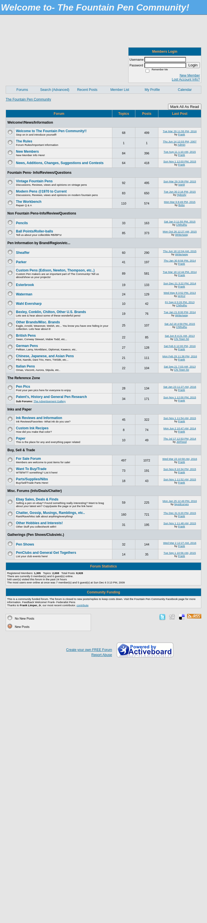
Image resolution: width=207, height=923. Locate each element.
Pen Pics (23, 387)
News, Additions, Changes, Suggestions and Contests (60, 163)
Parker (21, 262)
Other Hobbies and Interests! (39, 523)
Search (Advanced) (54, 90)
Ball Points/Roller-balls (34, 231)
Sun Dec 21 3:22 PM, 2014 (179, 283)
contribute (82, 605)
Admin (181, 144)
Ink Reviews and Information (39, 418)
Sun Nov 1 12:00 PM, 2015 (179, 397)
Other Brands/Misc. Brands (38, 322)
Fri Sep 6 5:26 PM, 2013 (179, 302)
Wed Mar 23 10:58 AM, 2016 (179, 458)
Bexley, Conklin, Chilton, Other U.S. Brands (51, 312)
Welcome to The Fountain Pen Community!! (51, 131)
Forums (22, 90)
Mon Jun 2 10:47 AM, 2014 (179, 428)
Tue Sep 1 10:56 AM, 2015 (179, 552)
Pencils (22, 223)
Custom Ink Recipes (32, 428)
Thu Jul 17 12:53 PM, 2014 (179, 438)
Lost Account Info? (186, 79)
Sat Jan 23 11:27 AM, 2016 (179, 386)
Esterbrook (25, 285)
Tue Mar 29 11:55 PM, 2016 (179, 131)
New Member (190, 75)
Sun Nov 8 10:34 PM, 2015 (179, 469)
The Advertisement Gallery (50, 401)
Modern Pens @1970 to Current (41, 191)
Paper (20, 438)
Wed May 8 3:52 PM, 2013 (179, 292)
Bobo (181, 205)
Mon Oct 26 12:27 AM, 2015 (179, 231)
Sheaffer (23, 253)
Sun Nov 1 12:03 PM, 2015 (179, 161)
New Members (27, 152)
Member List (119, 90)
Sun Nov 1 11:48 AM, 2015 (179, 523)
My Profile (152, 90)
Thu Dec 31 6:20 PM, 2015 (179, 512)
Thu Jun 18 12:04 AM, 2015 (179, 251)
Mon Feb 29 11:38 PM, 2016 (179, 356)
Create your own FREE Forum (89, 650)
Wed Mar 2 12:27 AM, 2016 (179, 542)
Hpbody (181, 194)
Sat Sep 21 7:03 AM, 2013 (180, 366)
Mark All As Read (184, 107)
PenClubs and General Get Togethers (46, 553)
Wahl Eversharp (29, 304)
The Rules (24, 141)
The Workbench (29, 202)
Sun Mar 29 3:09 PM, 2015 (179, 181)
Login (193, 65)
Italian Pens (25, 366)
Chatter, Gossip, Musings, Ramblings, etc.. (50, 513)
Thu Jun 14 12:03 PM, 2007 (179, 141)
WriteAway (181, 234)
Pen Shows (25, 544)
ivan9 (181, 184)
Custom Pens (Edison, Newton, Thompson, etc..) (55, 270)
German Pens (27, 346)
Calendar (185, 90)
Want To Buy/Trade (31, 469)
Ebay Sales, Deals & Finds (37, 499)
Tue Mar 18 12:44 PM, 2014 (179, 271)
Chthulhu (181, 224)
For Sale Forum (28, 459)
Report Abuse (101, 655)
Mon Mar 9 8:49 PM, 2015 (180, 201)
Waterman (24, 294)
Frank (181, 134)
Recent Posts (87, 90)
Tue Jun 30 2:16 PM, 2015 (180, 191)
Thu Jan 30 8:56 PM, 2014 (179, 260)
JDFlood (182, 441)
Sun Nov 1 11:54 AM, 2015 (179, 418)
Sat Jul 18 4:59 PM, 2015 (179, 323)
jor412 (181, 295)
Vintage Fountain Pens (34, 181)
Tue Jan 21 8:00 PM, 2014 (180, 312)
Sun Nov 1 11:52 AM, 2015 (179, 479)
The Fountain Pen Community (28, 99)
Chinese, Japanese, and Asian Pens (45, 356)
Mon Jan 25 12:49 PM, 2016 (180, 501)
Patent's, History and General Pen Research (51, 397)
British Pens (26, 336)
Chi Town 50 (181, 338)
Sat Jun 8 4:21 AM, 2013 (179, 335)
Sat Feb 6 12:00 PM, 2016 (180, 346)
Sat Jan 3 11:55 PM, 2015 (180, 221)
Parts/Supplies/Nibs (32, 479)
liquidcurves (181, 504)
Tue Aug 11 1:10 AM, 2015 (179, 151)
